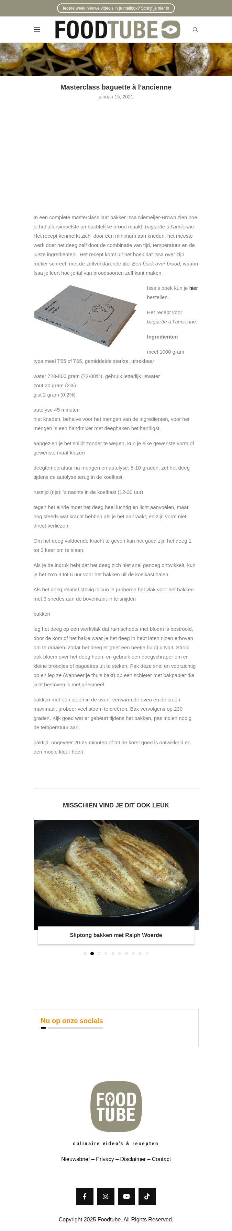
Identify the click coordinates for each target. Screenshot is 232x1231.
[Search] (195, 30)
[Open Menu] (37, 29)
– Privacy (102, 1159)
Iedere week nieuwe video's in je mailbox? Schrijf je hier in (116, 8)
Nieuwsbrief (75, 1159)
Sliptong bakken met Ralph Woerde (116, 935)
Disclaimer (133, 1159)
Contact (161, 1159)
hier (193, 288)
